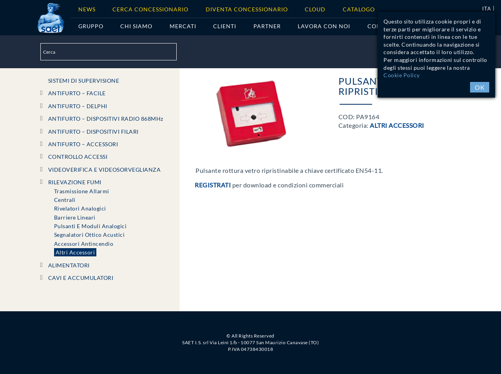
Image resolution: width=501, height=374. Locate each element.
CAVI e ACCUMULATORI (81, 277)
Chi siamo (136, 26)
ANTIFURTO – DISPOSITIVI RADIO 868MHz (105, 118)
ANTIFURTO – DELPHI (77, 106)
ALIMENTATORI (69, 265)
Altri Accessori (75, 252)
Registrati (213, 185)
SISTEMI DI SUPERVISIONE (83, 80)
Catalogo (359, 9)
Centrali (65, 199)
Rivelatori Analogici (80, 208)
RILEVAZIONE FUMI (74, 182)
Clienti (224, 26)
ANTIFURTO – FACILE (77, 93)
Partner (267, 26)
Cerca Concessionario (150, 9)
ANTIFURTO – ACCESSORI (83, 144)
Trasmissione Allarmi (81, 191)
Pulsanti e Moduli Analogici (90, 226)
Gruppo (90, 26)
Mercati (183, 26)
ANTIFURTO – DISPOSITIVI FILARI (93, 131)
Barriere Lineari (75, 217)
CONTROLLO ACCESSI (78, 156)
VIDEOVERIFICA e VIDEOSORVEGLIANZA (104, 169)
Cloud (315, 9)
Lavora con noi (324, 26)
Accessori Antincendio (84, 243)
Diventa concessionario (247, 9)
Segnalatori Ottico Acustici (89, 234)
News (87, 9)
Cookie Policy (401, 75)
